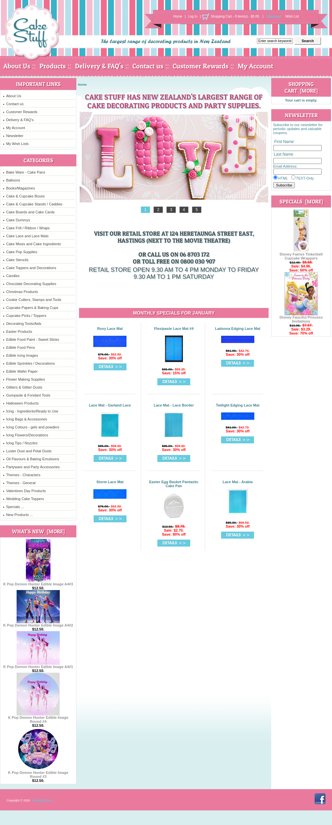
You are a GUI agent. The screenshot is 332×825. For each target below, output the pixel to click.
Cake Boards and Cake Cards (28, 212)
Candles (11, 276)
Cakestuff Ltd (41, 800)
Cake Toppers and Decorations (29, 268)
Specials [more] (301, 201)
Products (53, 66)
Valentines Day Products (24, 491)
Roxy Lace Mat (110, 329)
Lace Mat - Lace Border (174, 405)
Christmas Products (20, 292)
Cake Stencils (15, 260)
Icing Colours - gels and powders (31, 427)
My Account (255, 66)
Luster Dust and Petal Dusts (27, 451)
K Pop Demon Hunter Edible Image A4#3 (38, 582)
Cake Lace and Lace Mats (25, 236)
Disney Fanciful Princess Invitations (301, 317)
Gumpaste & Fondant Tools (26, 395)
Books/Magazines (19, 188)
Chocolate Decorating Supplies (29, 284)
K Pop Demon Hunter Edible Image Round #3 (38, 773)
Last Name (283, 154)
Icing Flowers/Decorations (25, 435)
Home (177, 16)
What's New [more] (38, 531)
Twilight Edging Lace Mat (237, 405)
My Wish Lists (16, 144)
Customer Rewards (200, 66)
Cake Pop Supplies (20, 252)
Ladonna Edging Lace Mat (237, 329)
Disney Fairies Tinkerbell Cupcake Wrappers (301, 254)
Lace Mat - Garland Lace (110, 405)
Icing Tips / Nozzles (20, 443)
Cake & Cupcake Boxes (23, 196)
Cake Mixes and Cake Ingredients (32, 244)
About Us (16, 66)
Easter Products (17, 332)
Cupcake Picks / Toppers (24, 316)
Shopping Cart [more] (301, 87)
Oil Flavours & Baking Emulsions (31, 459)
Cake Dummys (16, 220)
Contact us (147, 66)
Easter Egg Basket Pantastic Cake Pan (174, 484)
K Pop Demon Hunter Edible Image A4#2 (38, 623)
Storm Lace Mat (110, 482)
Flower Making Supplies (24, 379)
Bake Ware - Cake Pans (24, 172)
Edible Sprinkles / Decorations (29, 363)
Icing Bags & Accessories (25, 419)
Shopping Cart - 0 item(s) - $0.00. (235, 16)
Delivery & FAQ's (99, 66)
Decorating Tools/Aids (22, 324)
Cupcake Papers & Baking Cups (30, 308)
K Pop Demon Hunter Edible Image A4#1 (38, 665)
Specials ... (13, 507)
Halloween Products (21, 403)
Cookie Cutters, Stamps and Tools (32, 300)
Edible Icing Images (20, 355)
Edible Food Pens (19, 347)
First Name (284, 141)
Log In (193, 16)
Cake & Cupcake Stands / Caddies (32, 204)
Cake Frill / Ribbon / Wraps (26, 228)
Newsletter (13, 136)
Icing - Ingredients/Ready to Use (30, 411)
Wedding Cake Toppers (23, 499)
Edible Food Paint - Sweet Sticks (31, 339)
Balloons (11, 180)
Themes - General (19, 483)
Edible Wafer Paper (20, 371)
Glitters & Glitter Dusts (22, 387)
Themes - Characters (21, 475)
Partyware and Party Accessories (31, 467)
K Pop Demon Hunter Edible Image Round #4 (38, 717)
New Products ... (18, 515)
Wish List (292, 16)
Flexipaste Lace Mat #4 (174, 329)
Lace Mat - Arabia (238, 482)
